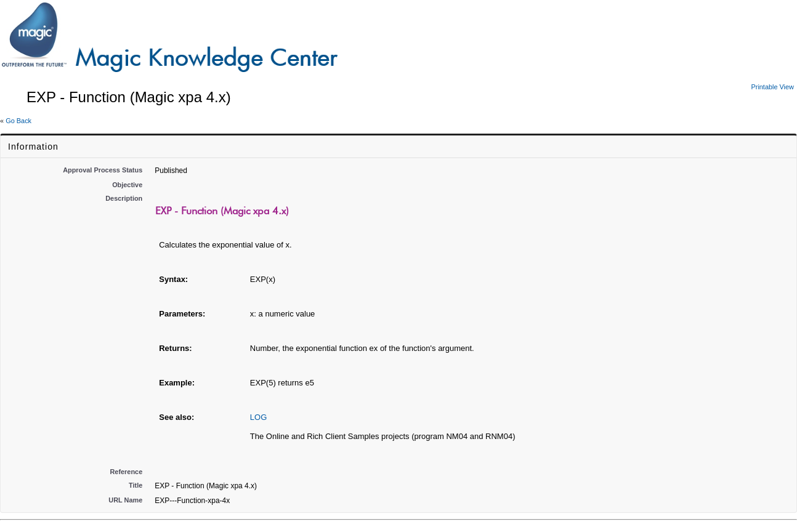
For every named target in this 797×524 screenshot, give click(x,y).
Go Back (18, 120)
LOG (258, 417)
